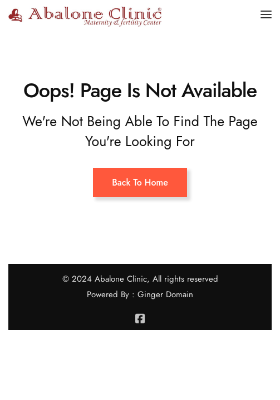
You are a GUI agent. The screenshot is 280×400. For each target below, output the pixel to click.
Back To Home (140, 182)
